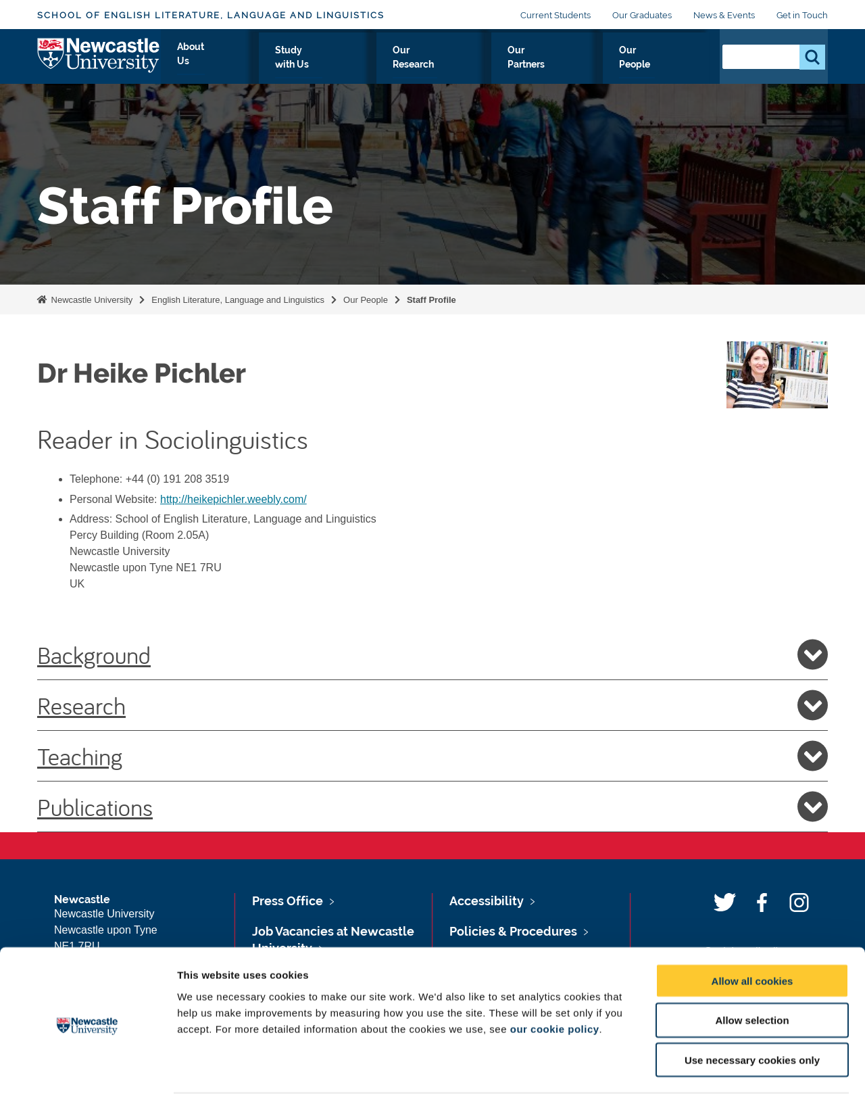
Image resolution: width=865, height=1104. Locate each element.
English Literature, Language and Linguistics (237, 300)
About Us (320, 65)
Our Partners (585, 65)
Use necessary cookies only (752, 1018)
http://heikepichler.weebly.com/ (233, 499)
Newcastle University (90, 300)
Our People (668, 65)
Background (432, 654)
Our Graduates (642, 15)
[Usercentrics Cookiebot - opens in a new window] (87, 1077)
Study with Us (402, 65)
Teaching (432, 756)
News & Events (724, 15)
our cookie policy (554, 986)
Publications (432, 806)
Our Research (495, 65)
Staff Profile (431, 300)
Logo (99, 62)
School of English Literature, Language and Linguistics (211, 15)
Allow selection (752, 978)
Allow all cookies (752, 938)
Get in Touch (802, 15)
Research (432, 705)
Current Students (555, 15)
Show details (709, 1077)
